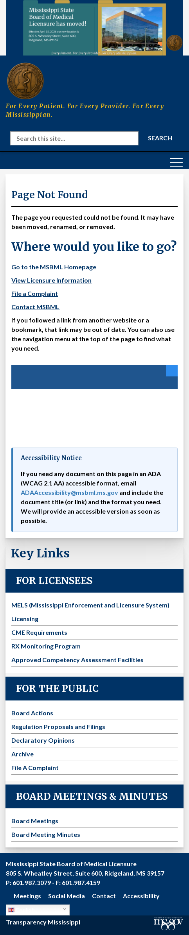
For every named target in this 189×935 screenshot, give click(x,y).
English (21, 910)
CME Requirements (39, 632)
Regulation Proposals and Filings (58, 726)
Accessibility (141, 895)
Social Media (66, 895)
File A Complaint (35, 767)
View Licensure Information (51, 280)
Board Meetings (34, 820)
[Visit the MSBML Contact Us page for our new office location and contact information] (94, 28)
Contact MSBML (35, 306)
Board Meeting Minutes (45, 834)
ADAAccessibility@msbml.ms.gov (69, 492)
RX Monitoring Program (46, 646)
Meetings (27, 895)
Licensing (24, 618)
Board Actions (32, 712)
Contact (104, 895)
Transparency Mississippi (43, 922)
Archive (22, 754)
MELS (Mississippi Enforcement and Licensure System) (90, 605)
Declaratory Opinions (43, 740)
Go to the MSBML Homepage (53, 266)
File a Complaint (34, 293)
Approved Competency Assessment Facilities (77, 659)
